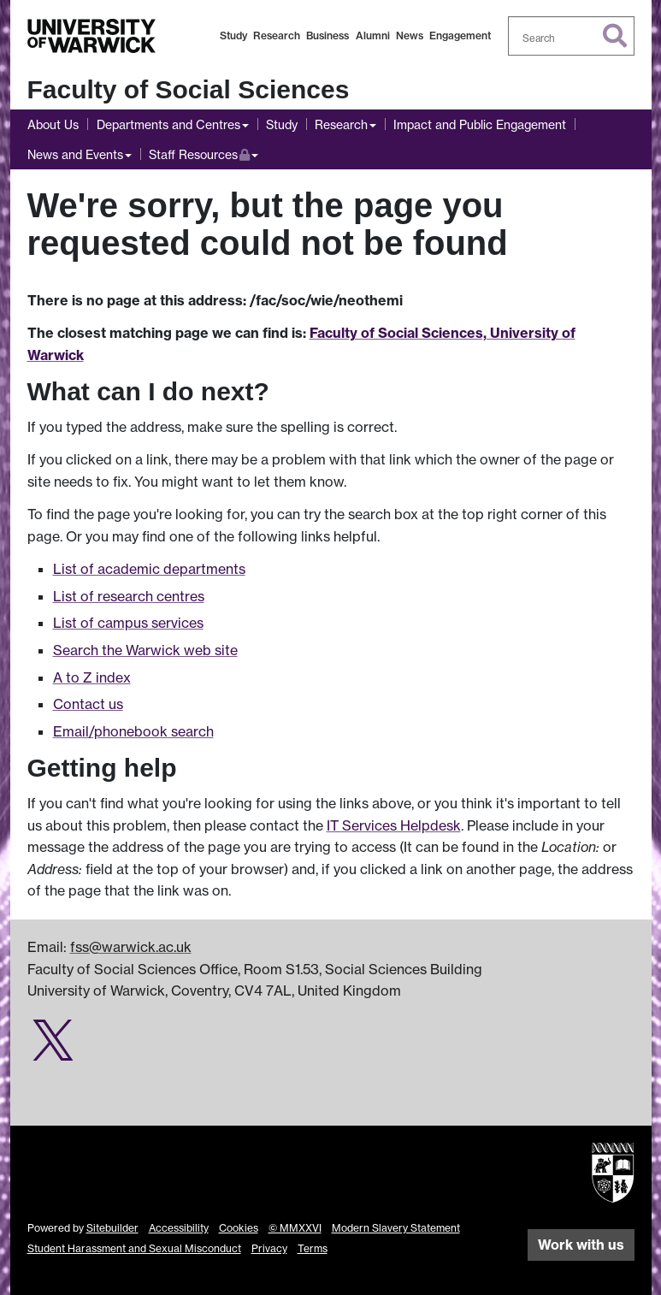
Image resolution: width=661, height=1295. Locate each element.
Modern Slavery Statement (396, 1227)
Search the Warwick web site (145, 650)
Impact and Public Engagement (479, 124)
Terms (313, 1248)
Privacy (269, 1248)
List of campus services (128, 622)
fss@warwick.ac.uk (131, 946)
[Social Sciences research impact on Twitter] (53, 1049)
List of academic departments (149, 568)
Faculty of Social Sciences (188, 89)
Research (276, 35)
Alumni (373, 35)
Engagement (460, 35)
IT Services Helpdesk (394, 825)
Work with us (581, 1244)
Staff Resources (204, 153)
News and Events (75, 154)
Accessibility (179, 1227)
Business (327, 35)
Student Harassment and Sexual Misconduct (134, 1248)
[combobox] (571, 36)
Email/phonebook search (133, 731)
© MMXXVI (295, 1227)
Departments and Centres (168, 124)
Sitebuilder (112, 1227)
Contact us (88, 704)
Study (233, 35)
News (409, 35)
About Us (53, 124)
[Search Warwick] (571, 36)
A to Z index (92, 677)
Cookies (238, 1227)
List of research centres (128, 596)
